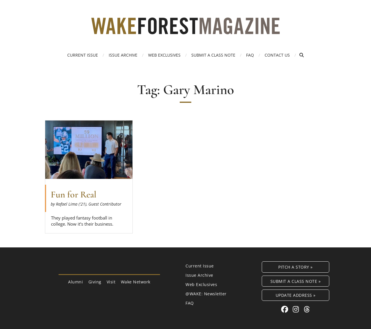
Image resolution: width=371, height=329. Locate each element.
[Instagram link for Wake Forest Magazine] (297, 309)
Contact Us (277, 55)
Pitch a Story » (295, 267)
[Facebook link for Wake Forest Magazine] (285, 309)
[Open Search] (301, 55)
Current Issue (82, 55)
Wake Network (135, 282)
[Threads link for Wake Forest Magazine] (307, 309)
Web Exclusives (164, 55)
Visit (111, 282)
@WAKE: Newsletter (206, 293)
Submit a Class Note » (295, 281)
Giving (94, 282)
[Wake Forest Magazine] (185, 29)
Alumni (75, 282)
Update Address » (296, 295)
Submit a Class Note (213, 55)
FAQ (250, 55)
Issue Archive (123, 55)
